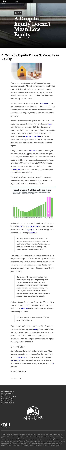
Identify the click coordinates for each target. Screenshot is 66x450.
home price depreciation (31, 136)
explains (33, 233)
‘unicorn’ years (44, 103)
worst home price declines (28, 226)
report (50, 124)
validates (24, 308)
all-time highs (20, 357)
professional (15, 360)
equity (35, 329)
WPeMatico (22, 371)
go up (30, 229)
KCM (20, 378)
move (52, 363)
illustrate (31, 151)
